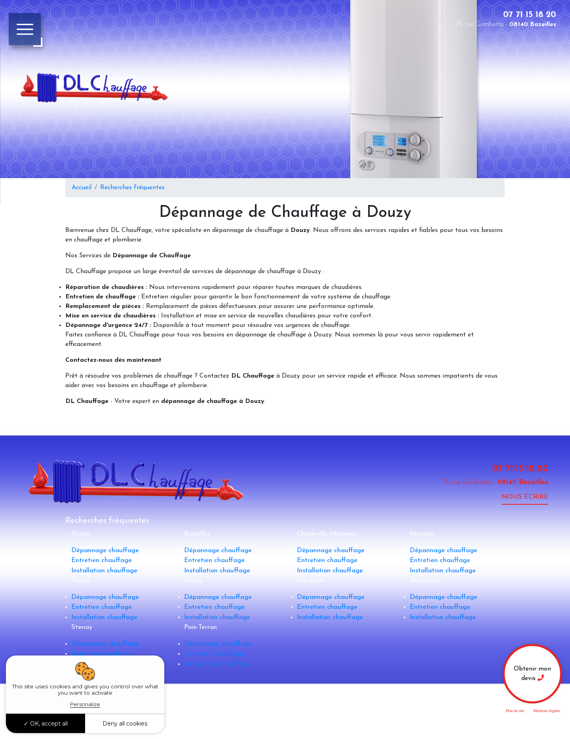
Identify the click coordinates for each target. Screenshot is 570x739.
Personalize (85, 704)
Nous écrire (525, 497)
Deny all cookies (125, 723)
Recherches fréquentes (132, 187)
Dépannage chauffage (105, 550)
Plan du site (515, 711)
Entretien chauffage (101, 560)
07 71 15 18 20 (529, 15)
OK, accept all (46, 723)
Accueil (81, 187)
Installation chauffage (104, 570)
